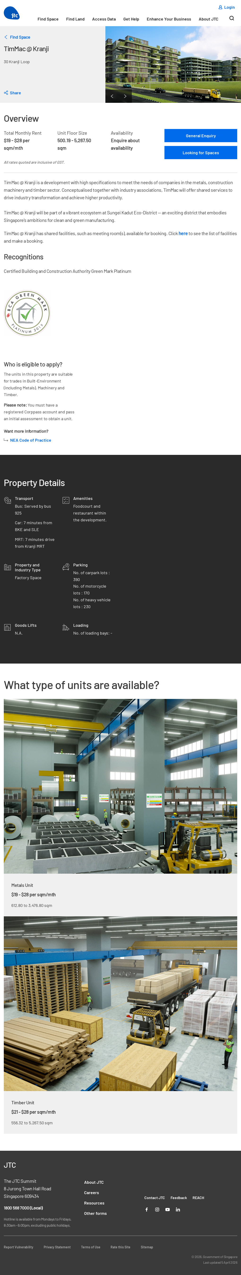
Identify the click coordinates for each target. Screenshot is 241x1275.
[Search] (231, 20)
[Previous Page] (112, 96)
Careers (91, 1192)
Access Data (104, 18)
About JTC (208, 18)
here (183, 233)
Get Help (131, 18)
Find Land (75, 18)
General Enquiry (201, 135)
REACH (198, 1197)
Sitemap (147, 1247)
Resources (94, 1202)
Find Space (48, 18)
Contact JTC (154, 1197)
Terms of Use (90, 1247)
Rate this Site (120, 1247)
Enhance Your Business (169, 18)
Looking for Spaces (201, 152)
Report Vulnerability (18, 1247)
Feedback (179, 1197)
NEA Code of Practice (30, 440)
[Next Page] (125, 96)
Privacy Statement (57, 1247)
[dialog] (12, 92)
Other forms (95, 1213)
